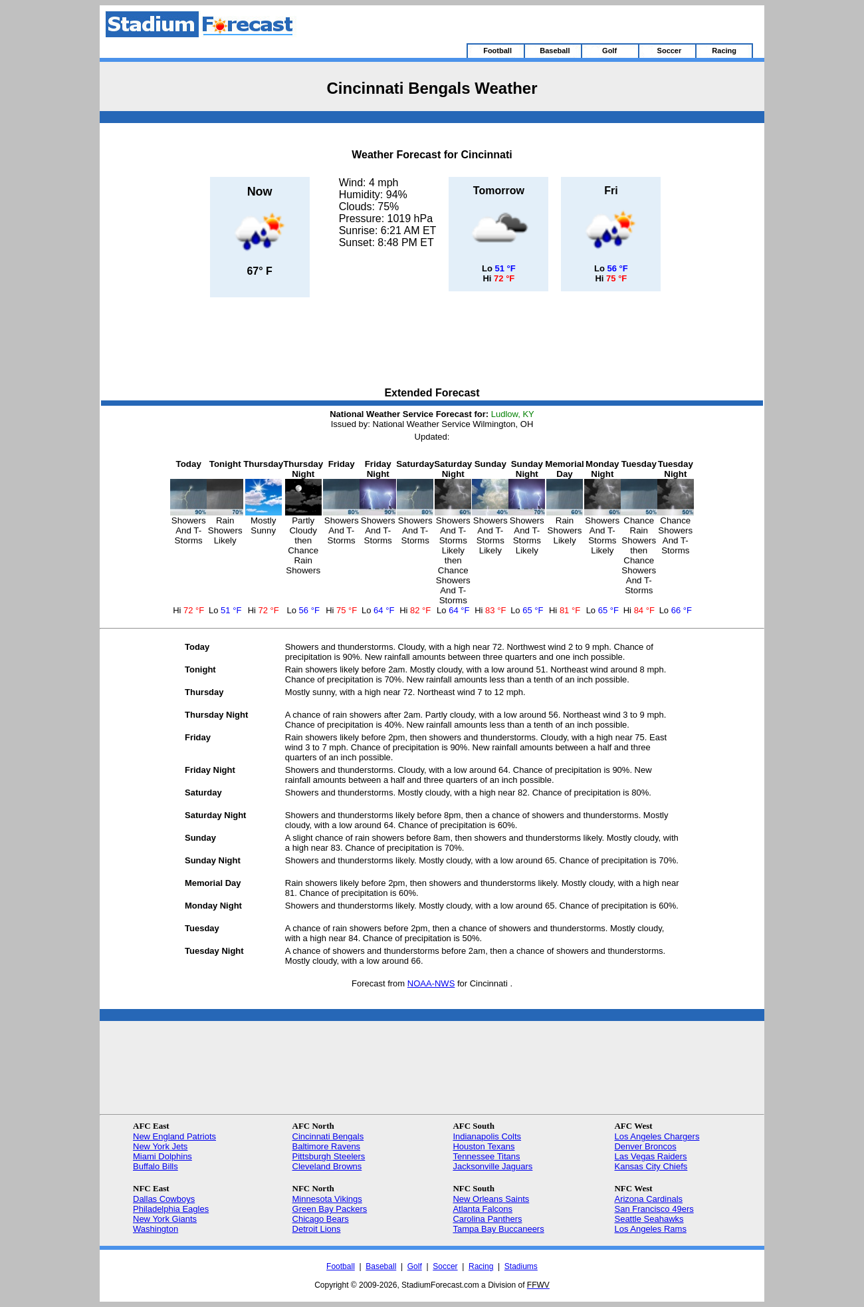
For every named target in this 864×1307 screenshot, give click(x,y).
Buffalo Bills (155, 1166)
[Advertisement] (432, 343)
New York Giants (165, 1219)
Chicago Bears (320, 1219)
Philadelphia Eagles (171, 1209)
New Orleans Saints (491, 1199)
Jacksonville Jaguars (492, 1166)
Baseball (381, 1266)
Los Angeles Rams (650, 1229)
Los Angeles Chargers (656, 1136)
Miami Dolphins (162, 1156)
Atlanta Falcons (482, 1209)
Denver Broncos (645, 1146)
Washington (155, 1229)
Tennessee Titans (486, 1156)
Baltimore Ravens (326, 1146)
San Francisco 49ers (653, 1209)
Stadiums (521, 1266)
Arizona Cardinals (648, 1199)
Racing (481, 1266)
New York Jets (160, 1146)
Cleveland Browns (327, 1166)
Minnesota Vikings (327, 1199)
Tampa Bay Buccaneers (498, 1229)
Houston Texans (483, 1146)
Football (340, 1266)
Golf (414, 1266)
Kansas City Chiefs (650, 1166)
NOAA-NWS (431, 983)
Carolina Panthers (487, 1219)
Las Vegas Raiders (650, 1156)
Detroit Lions (316, 1229)
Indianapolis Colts (487, 1136)
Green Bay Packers (330, 1209)
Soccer (445, 1266)
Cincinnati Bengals (328, 1136)
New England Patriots (174, 1136)
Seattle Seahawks (648, 1219)
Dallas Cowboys (164, 1199)
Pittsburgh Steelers (329, 1156)
